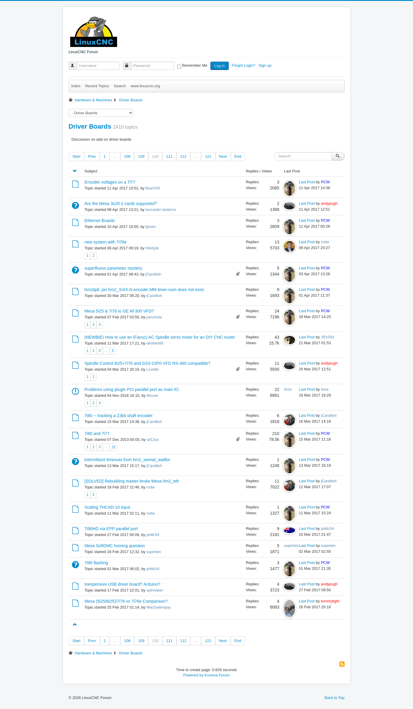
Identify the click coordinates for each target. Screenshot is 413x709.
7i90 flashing (96, 562)
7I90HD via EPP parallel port (111, 528)
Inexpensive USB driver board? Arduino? (122, 584)
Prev (92, 156)
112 (183, 156)
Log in (219, 65)
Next (223, 156)
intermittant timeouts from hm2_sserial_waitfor (127, 459)
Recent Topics (97, 86)
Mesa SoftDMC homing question (115, 545)
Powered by (193, 675)
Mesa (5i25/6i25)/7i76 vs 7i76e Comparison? (126, 601)
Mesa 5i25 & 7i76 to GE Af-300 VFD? (119, 311)
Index (76, 86)
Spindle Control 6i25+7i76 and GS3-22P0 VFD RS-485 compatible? (147, 363)
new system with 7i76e (106, 242)
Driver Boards (90, 126)
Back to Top (335, 697)
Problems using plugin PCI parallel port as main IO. (132, 389)
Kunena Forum (217, 675)
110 (155, 156)
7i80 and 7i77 (97, 433)
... (115, 156)
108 (127, 156)
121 (208, 156)
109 (141, 156)
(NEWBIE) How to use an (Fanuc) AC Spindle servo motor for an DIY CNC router (160, 337)
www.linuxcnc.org (145, 86)
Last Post (307, 182)
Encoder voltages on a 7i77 (110, 182)
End (238, 156)
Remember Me (194, 65)
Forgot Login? (244, 65)
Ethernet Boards (100, 220)
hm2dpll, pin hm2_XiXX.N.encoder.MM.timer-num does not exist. (145, 289)
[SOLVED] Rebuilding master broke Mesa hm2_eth (132, 481)
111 (169, 156)
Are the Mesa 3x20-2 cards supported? (121, 203)
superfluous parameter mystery (113, 268)
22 (114, 447)
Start (76, 156)
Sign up (266, 65)
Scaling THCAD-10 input (107, 507)
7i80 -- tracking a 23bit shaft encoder (119, 415)
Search (120, 86)
